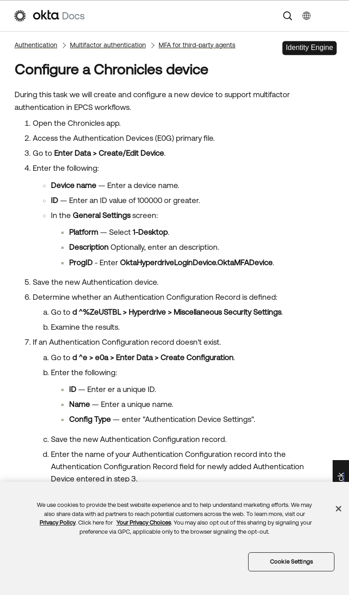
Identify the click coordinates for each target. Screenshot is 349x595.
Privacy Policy (57, 522)
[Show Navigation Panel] (331, 16)
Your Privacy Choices (143, 522)
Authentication (36, 45)
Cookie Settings (291, 561)
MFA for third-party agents (197, 45)
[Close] (339, 509)
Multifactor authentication (108, 45)
